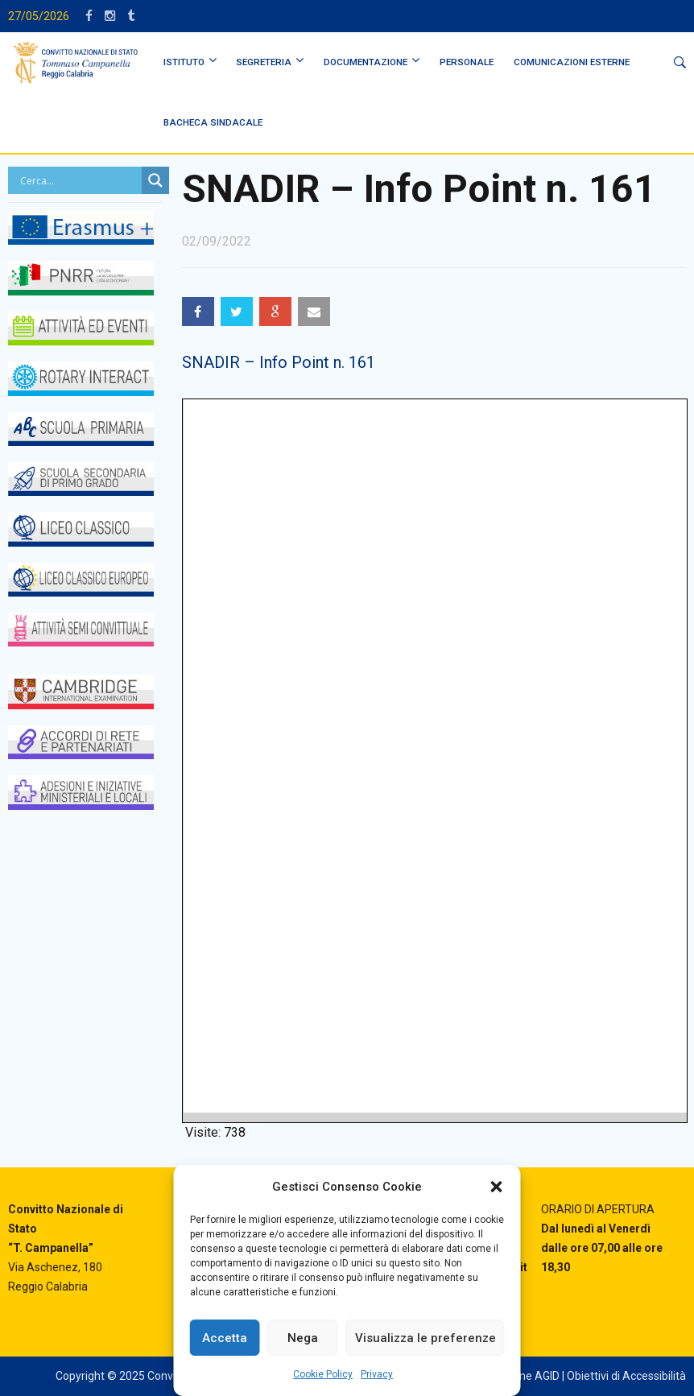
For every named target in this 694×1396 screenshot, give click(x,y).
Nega (302, 1338)
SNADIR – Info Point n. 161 (278, 362)
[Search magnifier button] (155, 180)
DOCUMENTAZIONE (365, 62)
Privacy (377, 1374)
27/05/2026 (38, 16)
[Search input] (79, 180)
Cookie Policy (323, 1374)
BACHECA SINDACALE (212, 122)
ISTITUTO (183, 62)
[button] (497, 1187)
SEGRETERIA (263, 62)
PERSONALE (467, 62)
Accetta (224, 1338)
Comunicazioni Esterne (572, 62)
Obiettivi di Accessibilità (626, 1375)
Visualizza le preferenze (425, 1338)
